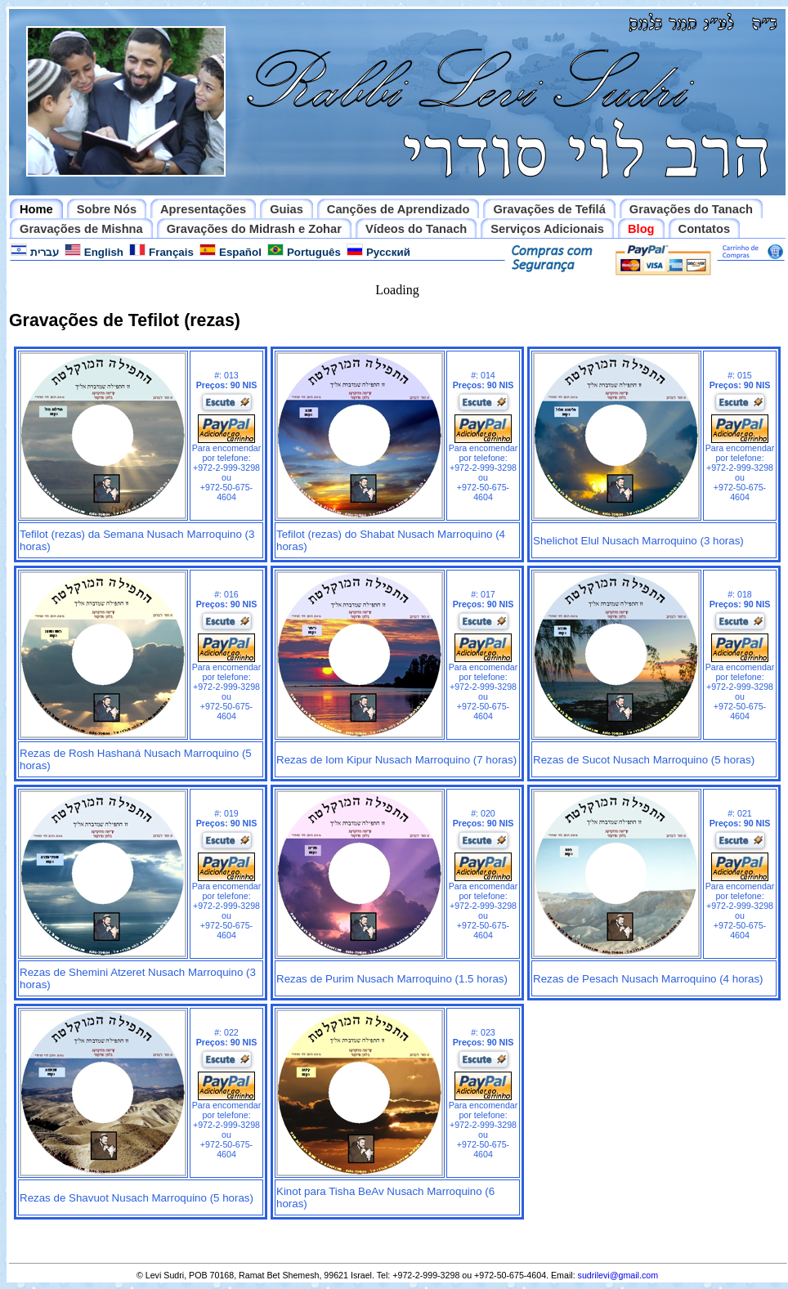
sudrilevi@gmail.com (618, 1275)
